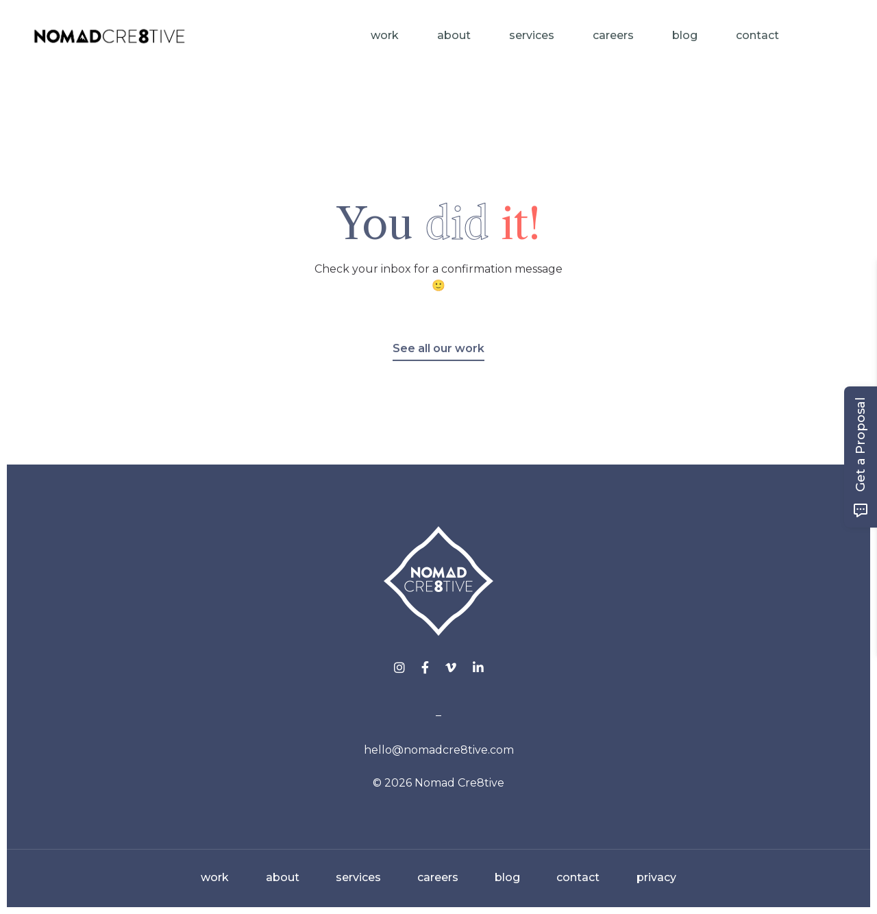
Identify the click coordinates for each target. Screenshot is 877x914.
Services (531, 35)
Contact (757, 35)
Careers (613, 35)
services (358, 877)
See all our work (438, 355)
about (282, 877)
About (454, 35)
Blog (684, 35)
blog (507, 877)
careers (437, 877)
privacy (656, 877)
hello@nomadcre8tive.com (439, 749)
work (215, 877)
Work (385, 35)
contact (578, 877)
